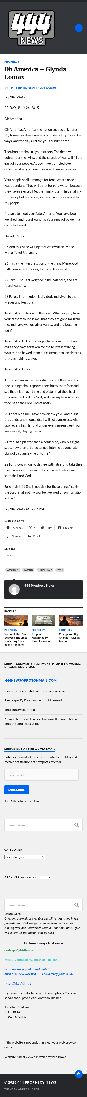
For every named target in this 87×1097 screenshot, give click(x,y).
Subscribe (16, 789)
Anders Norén (28, 1089)
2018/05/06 (48, 87)
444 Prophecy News (22, 87)
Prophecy (12, 61)
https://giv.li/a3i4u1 (17, 983)
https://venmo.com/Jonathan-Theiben (31, 959)
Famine (28, 569)
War (60, 569)
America (12, 569)
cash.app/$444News (18, 950)
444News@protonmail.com (31, 680)
